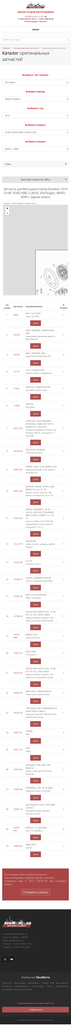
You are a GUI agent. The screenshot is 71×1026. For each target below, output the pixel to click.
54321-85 (17, 749)
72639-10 (17, 809)
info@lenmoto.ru (32, 16)
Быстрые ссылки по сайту (35, 179)
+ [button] (7, 208)
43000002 (18, 846)
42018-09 (17, 672)
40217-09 (17, 428)
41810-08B (16, 636)
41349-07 (17, 579)
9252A (16, 334)
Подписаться (35, 1009)
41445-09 (17, 596)
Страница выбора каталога (26, 48)
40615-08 (17, 490)
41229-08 (17, 562)
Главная (6, 48)
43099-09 (17, 692)
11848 (16, 405)
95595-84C (16, 829)
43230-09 (17, 712)
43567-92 (17, 732)
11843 (16, 388)
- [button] (7, 213)
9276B (16, 354)
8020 (15, 314)
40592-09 (17, 469)
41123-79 (17, 544)
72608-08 (17, 789)
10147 (16, 371)
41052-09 (17, 518)
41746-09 (17, 616)
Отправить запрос (35, 892)
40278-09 (17, 451)
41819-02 (17, 653)
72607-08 (17, 769)
